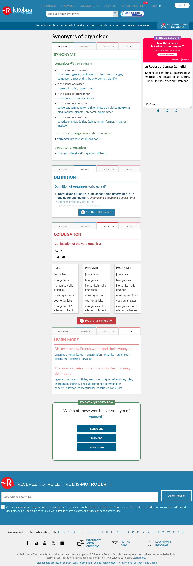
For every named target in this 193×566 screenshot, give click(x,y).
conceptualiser (86, 388)
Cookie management (105, 562)
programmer (105, 112)
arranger (117, 74)
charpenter (61, 384)
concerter (63, 107)
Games (116, 25)
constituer (64, 121)
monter (68, 112)
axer (90, 379)
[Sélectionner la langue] (182, 5)
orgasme (75, 359)
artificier (82, 379)
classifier (72, 88)
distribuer (88, 78)
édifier (82, 121)
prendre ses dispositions (84, 139)
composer (63, 78)
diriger (92, 107)
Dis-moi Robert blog (45, 25)
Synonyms (68, 6)
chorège (74, 384)
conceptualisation (65, 388)
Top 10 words (97, 25)
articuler (78, 98)
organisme (61, 359)
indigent (95, 416)
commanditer (78, 107)
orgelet (86, 359)
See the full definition (99, 212)
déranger (62, 153)
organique (61, 354)
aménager (88, 74)
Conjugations (89, 6)
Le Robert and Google (145, 562)
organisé (109, 354)
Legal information (82, 562)
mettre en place (106, 107)
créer (74, 121)
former (110, 121)
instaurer (120, 121)
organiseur (123, 354)
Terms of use (125, 562)
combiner (90, 98)
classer (62, 88)
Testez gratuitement (176, 81)
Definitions (48, 6)
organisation (94, 354)
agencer (75, 74)
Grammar (110, 6)
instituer (63, 125)
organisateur (76, 354)
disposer (76, 78)
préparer (91, 112)
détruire (102, 153)
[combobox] (79, 14)
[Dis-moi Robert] (132, 14)
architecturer (103, 74)
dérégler (74, 153)
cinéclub (85, 384)
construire (116, 388)
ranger (82, 88)
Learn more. (139, 557)
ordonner (100, 78)
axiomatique (102, 379)
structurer (63, 74)
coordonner (65, 98)
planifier (113, 78)
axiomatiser (118, 379)
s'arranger (63, 139)
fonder (100, 121)
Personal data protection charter (53, 562)
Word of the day (73, 25)
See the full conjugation (99, 320)
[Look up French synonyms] (115, 14)
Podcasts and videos (139, 25)
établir (91, 121)
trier (90, 88)
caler (129, 379)
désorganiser (88, 153)
